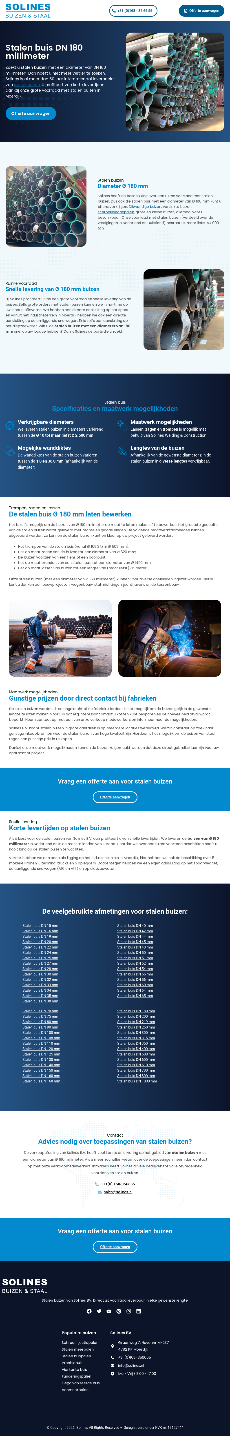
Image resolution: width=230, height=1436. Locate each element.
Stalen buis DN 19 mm (40, 936)
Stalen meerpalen (78, 1349)
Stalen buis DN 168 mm (41, 1081)
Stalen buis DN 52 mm (135, 963)
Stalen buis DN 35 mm (40, 996)
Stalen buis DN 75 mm (40, 1016)
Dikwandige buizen (145, 206)
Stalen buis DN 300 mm (136, 1033)
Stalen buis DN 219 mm (136, 1022)
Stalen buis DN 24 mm (40, 953)
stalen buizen (27, 84)
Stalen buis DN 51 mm (135, 958)
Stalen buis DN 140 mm (41, 1065)
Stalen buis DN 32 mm (40, 979)
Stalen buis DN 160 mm (41, 1076)
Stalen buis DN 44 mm (135, 936)
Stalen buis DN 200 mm (136, 1016)
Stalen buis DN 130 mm (41, 1060)
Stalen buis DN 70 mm (40, 1011)
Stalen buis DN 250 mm (136, 1027)
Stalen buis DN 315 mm (136, 1038)
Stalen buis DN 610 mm (136, 1065)
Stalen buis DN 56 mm (135, 979)
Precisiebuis (72, 1362)
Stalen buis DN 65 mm (135, 996)
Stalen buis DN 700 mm (136, 1070)
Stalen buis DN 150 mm (41, 1070)
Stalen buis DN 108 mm (41, 1038)
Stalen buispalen (76, 1356)
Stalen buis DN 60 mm (135, 985)
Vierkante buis (74, 1369)
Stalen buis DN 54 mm (135, 969)
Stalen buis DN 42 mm (135, 931)
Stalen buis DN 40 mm (135, 926)
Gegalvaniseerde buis (81, 1383)
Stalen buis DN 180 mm (136, 1011)
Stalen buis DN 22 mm (40, 947)
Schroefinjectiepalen (80, 1342)
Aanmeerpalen (75, 1389)
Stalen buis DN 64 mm (135, 990)
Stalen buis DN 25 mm (40, 958)
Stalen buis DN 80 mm (40, 1022)
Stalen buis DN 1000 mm (137, 1081)
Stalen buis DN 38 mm (40, 1001)
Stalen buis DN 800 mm (136, 1076)
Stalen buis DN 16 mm (40, 931)
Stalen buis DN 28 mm (40, 969)
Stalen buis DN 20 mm (40, 942)
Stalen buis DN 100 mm (41, 1033)
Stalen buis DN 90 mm (40, 1027)
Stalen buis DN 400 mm (136, 1049)
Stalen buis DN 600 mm (136, 1060)
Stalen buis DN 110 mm (41, 1043)
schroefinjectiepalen (116, 212)
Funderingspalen (76, 1376)
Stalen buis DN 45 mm (135, 942)
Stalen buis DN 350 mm (136, 1043)
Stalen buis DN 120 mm (41, 1049)
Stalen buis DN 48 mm (135, 947)
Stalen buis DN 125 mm (41, 1054)
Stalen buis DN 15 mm (40, 926)
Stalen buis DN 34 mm (40, 990)
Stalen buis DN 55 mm (135, 974)
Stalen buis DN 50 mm (135, 953)
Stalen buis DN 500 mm (136, 1054)
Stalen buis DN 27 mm (40, 963)
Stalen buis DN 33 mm (40, 985)
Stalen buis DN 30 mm (40, 974)
